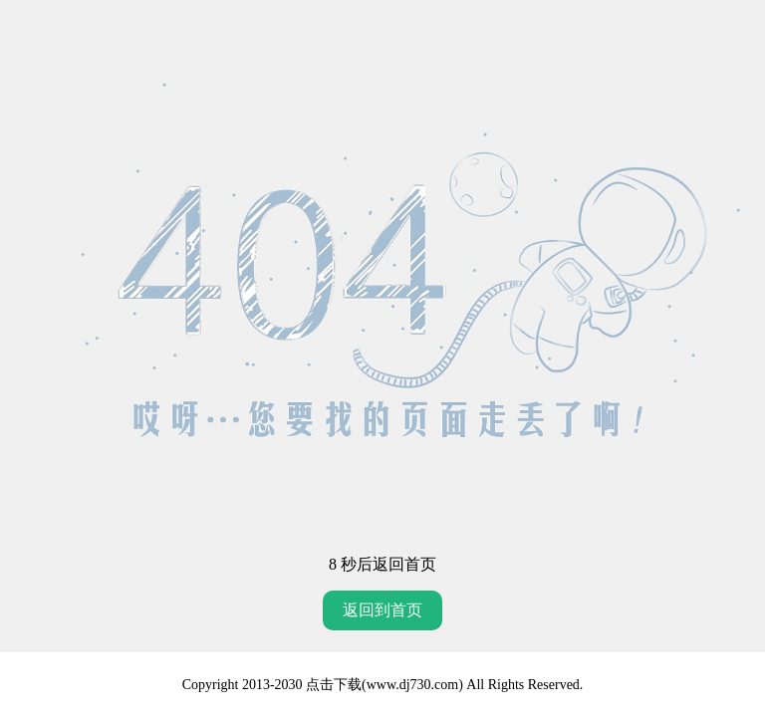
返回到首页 (382, 609)
